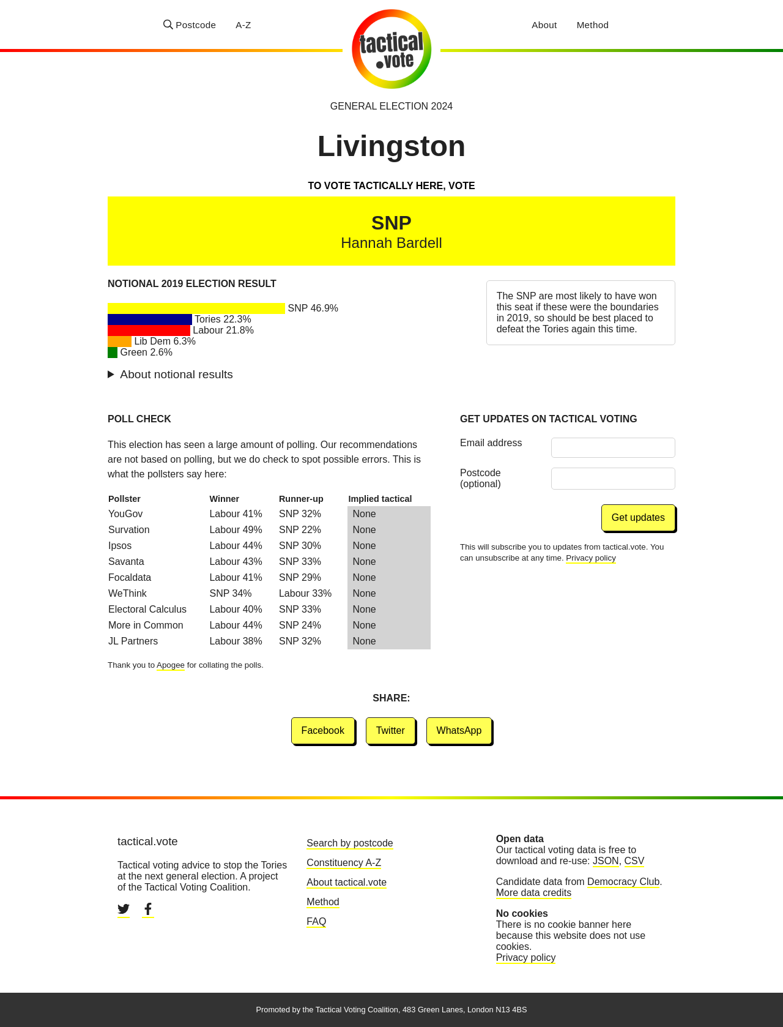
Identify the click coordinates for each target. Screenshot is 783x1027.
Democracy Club (623, 881)
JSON (606, 861)
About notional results (176, 374)
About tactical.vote (346, 882)
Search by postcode (349, 843)
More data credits (534, 892)
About (544, 25)
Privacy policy (590, 557)
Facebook (323, 730)
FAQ (316, 921)
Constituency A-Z (343, 862)
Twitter (390, 730)
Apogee (171, 665)
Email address (491, 443)
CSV (635, 861)
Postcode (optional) (480, 478)
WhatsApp (459, 730)
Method (593, 25)
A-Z (243, 25)
